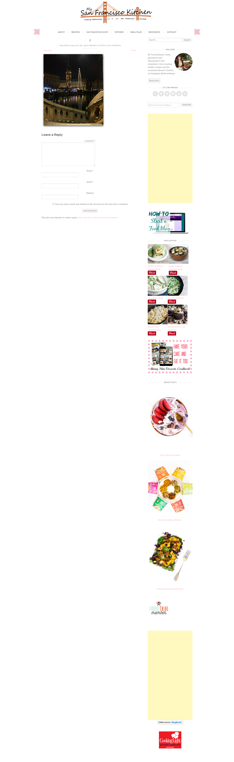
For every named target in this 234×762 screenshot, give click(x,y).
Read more (154, 80)
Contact (171, 32)
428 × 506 (83, 46)
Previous (46, 50)
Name (90, 170)
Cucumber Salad (155, 298)
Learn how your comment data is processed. (98, 217)
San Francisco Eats (97, 32)
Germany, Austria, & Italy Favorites (105, 46)
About (61, 32)
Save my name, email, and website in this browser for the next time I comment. (91, 204)
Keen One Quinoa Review (170, 519)
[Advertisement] (170, 158)
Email (90, 181)
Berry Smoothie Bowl (170, 455)
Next (134, 50)
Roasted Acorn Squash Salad (170, 588)
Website (90, 193)
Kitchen (119, 32)
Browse (75, 32)
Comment (90, 140)
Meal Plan (136, 32)
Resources (154, 32)
